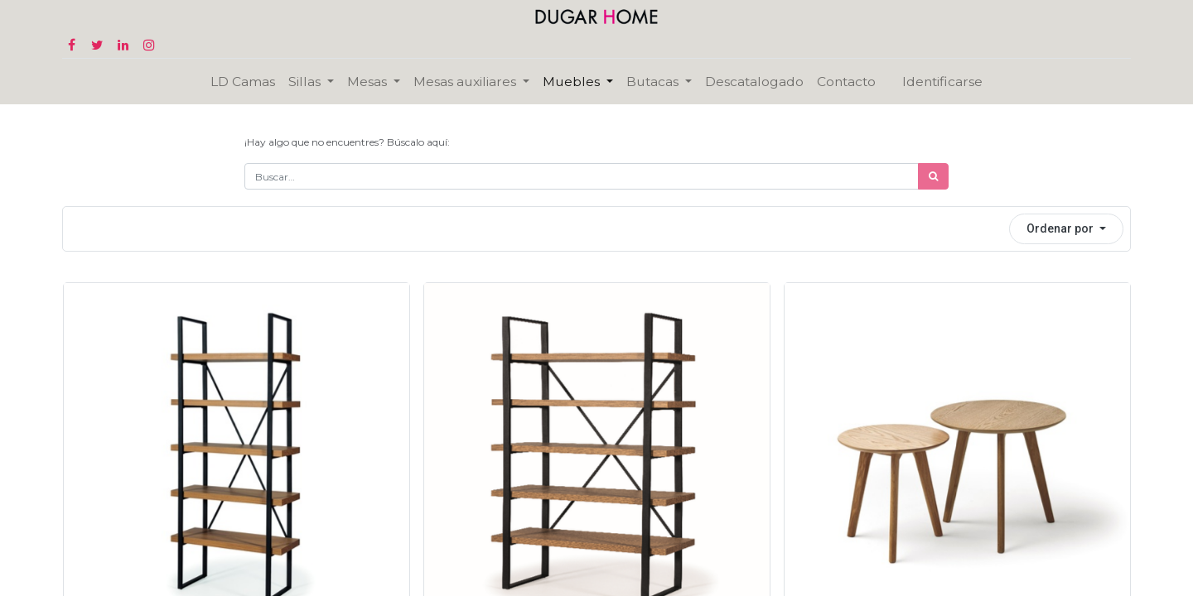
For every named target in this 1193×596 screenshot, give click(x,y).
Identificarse (942, 81)
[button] (1066, 229)
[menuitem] (243, 81)
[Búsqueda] (933, 176)
